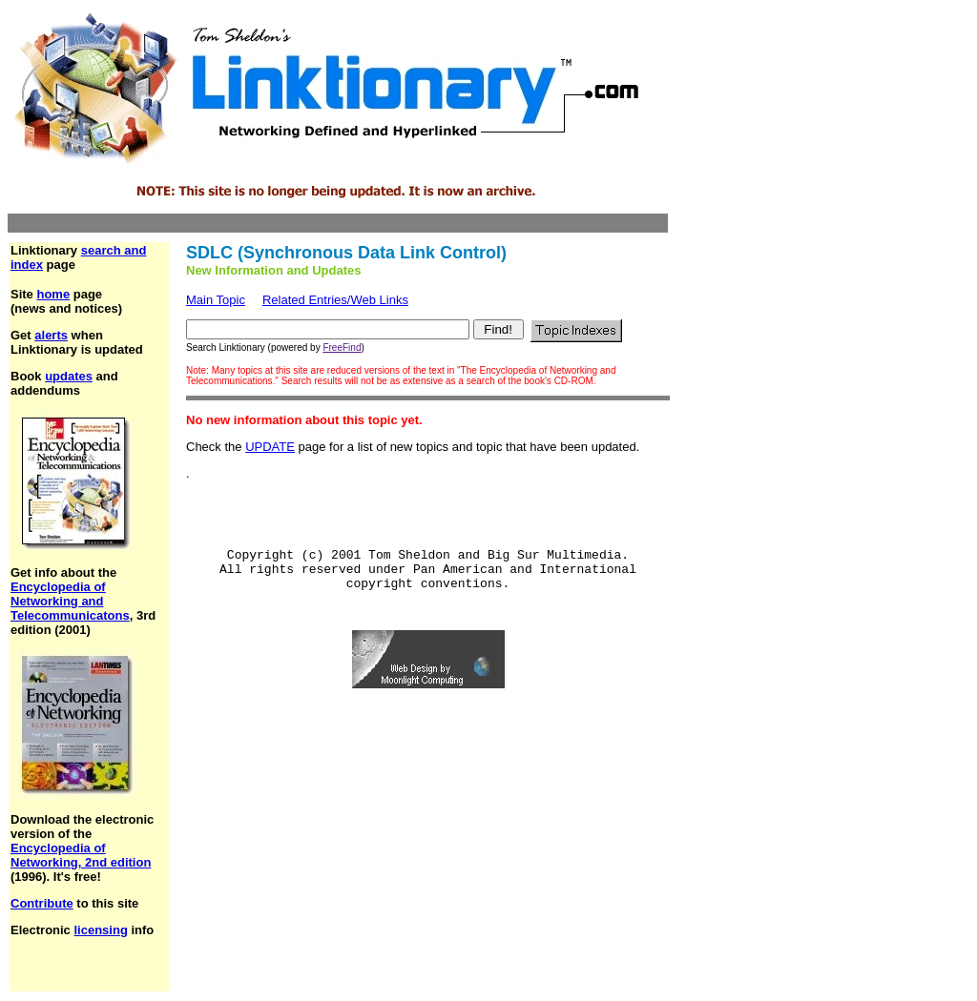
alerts (51, 335)
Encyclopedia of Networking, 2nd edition (80, 855)
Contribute (41, 903)
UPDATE (270, 446)
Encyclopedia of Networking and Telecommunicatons (70, 601)
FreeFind (341, 347)
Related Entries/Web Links (335, 300)
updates (69, 376)
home (53, 294)
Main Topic (215, 300)
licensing (100, 930)
